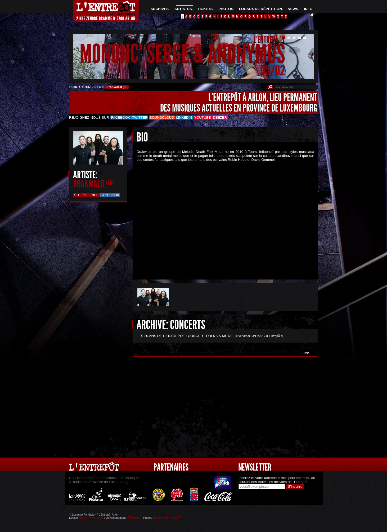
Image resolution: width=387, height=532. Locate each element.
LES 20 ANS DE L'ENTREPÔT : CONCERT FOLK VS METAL (185, 336)
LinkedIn (184, 117)
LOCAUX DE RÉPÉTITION (260, 9)
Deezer (220, 117)
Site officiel (86, 195)
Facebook (120, 117)
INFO (308, 9)
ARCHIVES (159, 9)
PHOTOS (225, 9)
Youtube (202, 117)
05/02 (272, 70)
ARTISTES (183, 9)
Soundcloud (162, 117)
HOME (73, 86)
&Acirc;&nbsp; (221, 216)
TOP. (306, 353)
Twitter (139, 117)
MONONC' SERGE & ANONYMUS (182, 54)
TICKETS (205, 9)
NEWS (293, 9)
